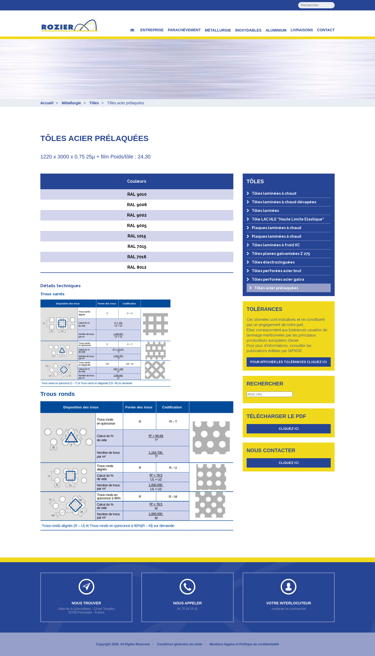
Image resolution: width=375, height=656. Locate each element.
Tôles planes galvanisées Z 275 (278, 254)
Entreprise (152, 30)
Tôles (94, 103)
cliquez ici (289, 429)
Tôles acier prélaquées (273, 288)
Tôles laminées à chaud (271, 193)
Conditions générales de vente (179, 644)
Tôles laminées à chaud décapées (281, 202)
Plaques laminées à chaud (274, 228)
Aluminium (276, 30)
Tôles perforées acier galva (275, 279)
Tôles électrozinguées (271, 262)
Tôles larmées (263, 211)
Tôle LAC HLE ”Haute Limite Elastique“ (285, 219)
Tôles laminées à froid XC (273, 245)
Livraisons (302, 30)
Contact (326, 30)
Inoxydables (248, 30)
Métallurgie (218, 30)
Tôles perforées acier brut (274, 271)
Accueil (46, 103)
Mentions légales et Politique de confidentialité (244, 644)
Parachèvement (184, 30)
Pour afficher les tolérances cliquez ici (288, 362)
